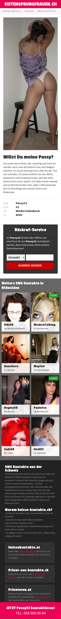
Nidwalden (29, 11)
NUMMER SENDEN (30, 265)
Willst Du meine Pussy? (46, 11)
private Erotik (42, 596)
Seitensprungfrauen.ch (11, 11)
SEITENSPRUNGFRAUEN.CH (30, 4)
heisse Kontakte (27, 551)
